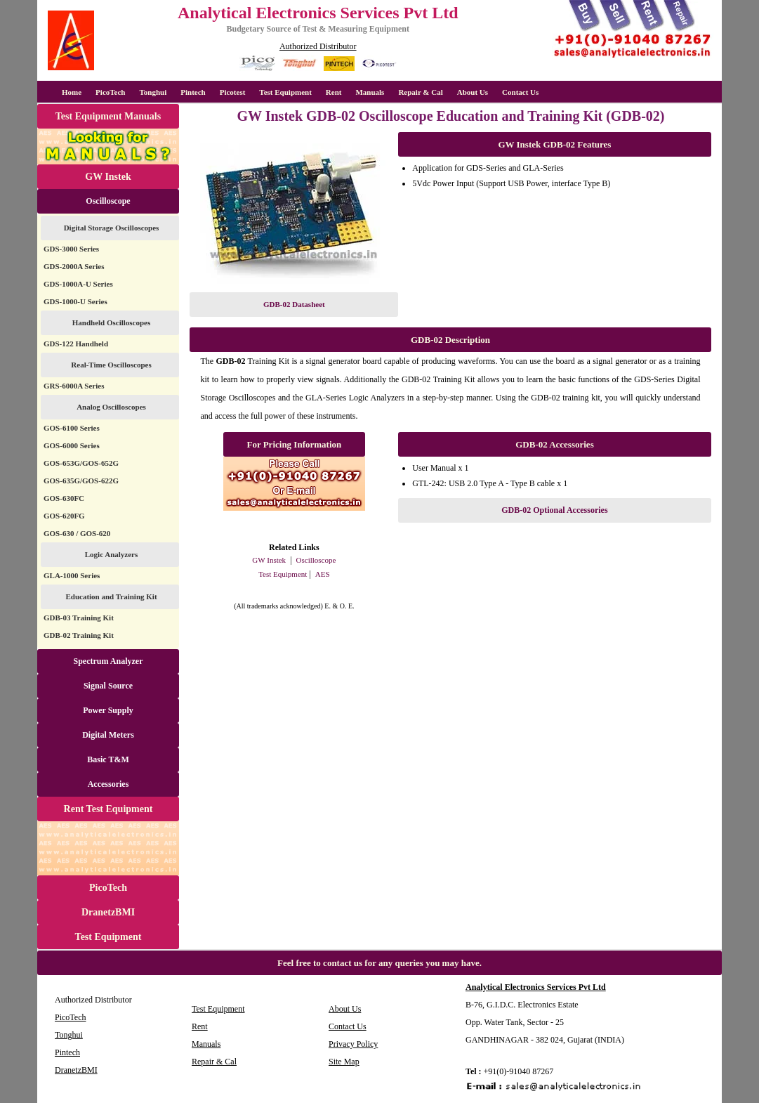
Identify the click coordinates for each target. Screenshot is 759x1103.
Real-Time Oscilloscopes (111, 364)
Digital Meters (108, 735)
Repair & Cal (420, 92)
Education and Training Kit (111, 596)
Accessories (108, 784)
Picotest (233, 92)
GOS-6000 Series (72, 445)
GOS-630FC (64, 498)
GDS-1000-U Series (75, 301)
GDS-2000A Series (74, 266)
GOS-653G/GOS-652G (81, 463)
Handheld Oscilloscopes (111, 322)
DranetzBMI (108, 912)
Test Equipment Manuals (108, 116)
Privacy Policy (353, 1044)
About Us (472, 92)
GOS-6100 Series (72, 428)
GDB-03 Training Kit (79, 617)
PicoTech (108, 887)
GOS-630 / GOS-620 (77, 533)
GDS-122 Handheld (76, 343)
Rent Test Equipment (108, 809)
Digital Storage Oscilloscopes (111, 227)
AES (322, 574)
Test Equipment (285, 92)
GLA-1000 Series (72, 575)
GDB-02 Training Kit (79, 635)
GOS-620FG (64, 515)
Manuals (369, 92)
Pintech (192, 92)
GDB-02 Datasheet (294, 304)
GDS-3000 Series (71, 248)
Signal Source (108, 686)
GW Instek (108, 176)
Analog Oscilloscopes (111, 407)
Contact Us (520, 92)
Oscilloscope (108, 201)
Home (71, 92)
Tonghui (152, 92)
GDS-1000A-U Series (78, 284)
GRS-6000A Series (74, 385)
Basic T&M (107, 759)
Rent (334, 92)
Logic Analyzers (111, 554)
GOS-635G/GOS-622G (81, 480)
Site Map (344, 1061)
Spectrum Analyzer (108, 661)
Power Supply (108, 710)
